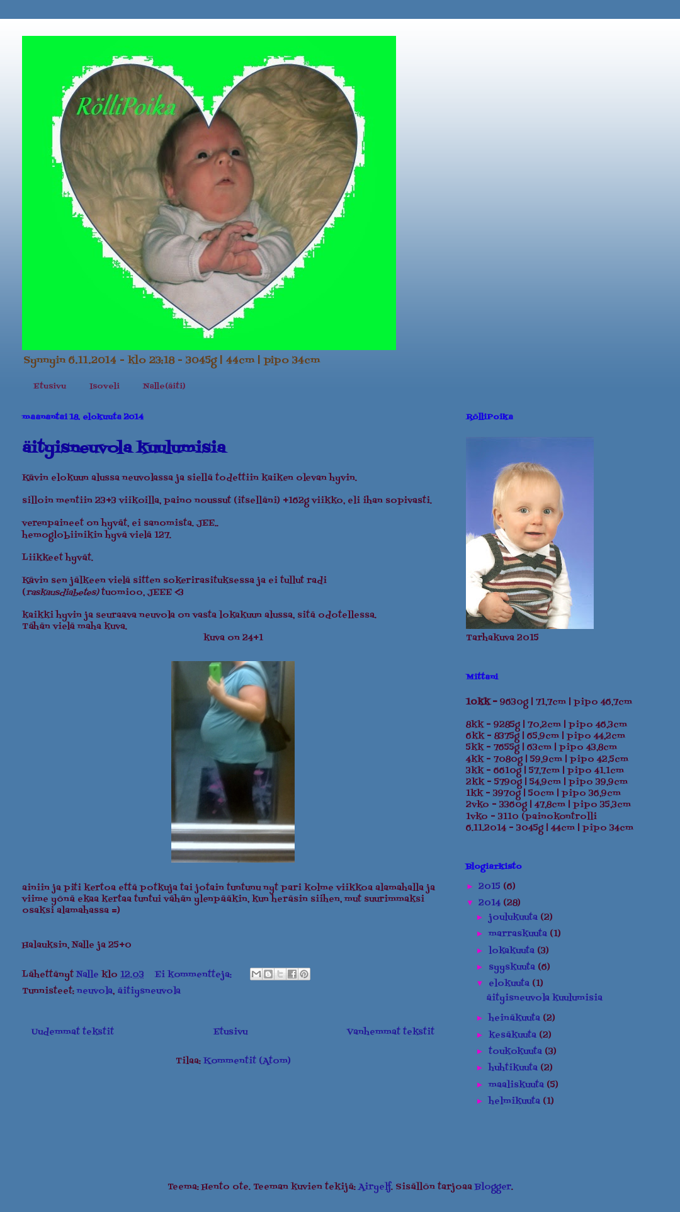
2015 (491, 887)
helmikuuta (516, 1101)
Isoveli (104, 386)
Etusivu (49, 386)
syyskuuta (513, 967)
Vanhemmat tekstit (390, 1032)
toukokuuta (517, 1052)
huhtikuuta (514, 1068)
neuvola (95, 991)
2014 (491, 903)
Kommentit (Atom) (247, 1061)
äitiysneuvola (149, 991)
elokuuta (510, 984)
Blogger (493, 1187)
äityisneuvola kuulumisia (123, 448)
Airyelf (374, 1187)
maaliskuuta (518, 1085)
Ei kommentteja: (194, 975)
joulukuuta (514, 918)
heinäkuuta (516, 1018)
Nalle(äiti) (164, 386)
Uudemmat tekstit (72, 1032)
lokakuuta (513, 951)
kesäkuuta (514, 1035)
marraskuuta (519, 934)
